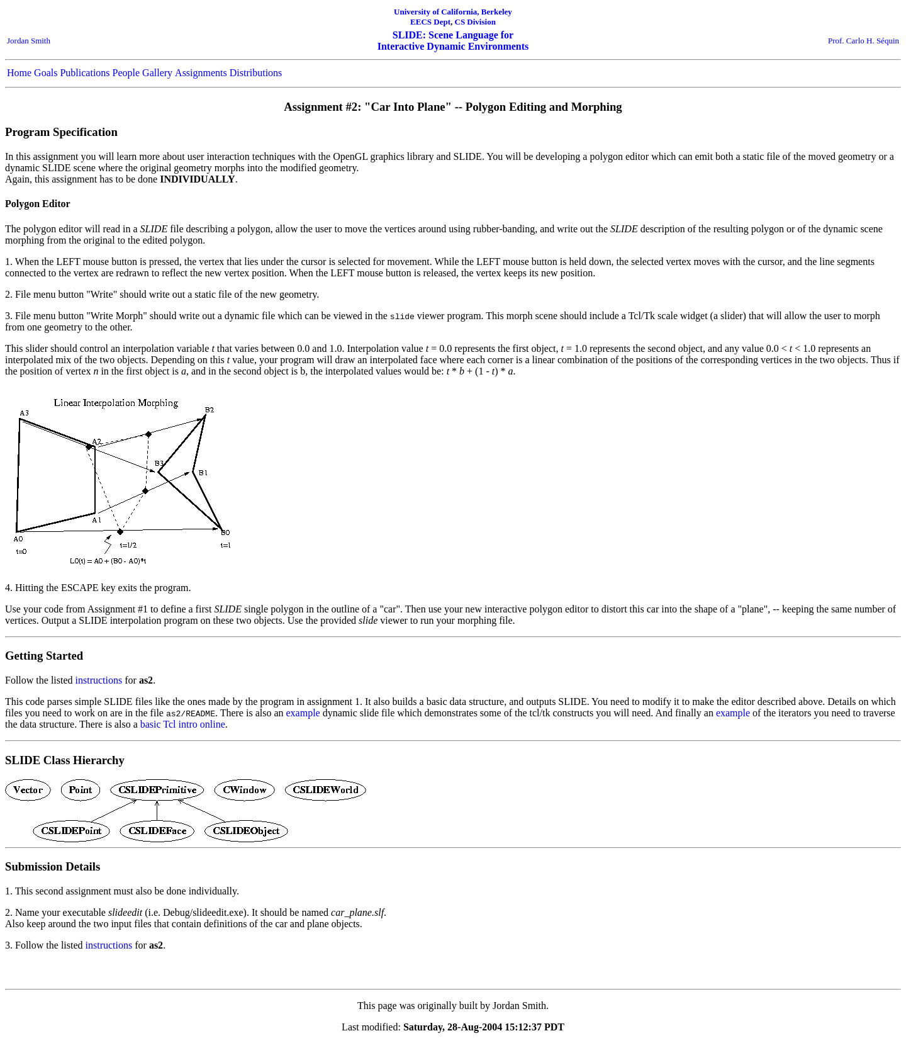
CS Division (475, 21)
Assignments (201, 72)
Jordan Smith (28, 40)
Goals (45, 72)
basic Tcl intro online (182, 724)
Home (19, 72)
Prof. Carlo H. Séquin (863, 40)
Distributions (256, 72)
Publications (84, 72)
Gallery (157, 72)
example (303, 713)
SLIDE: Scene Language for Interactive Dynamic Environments (453, 41)
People (126, 72)
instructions (99, 680)
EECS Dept (430, 21)
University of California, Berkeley (453, 11)
